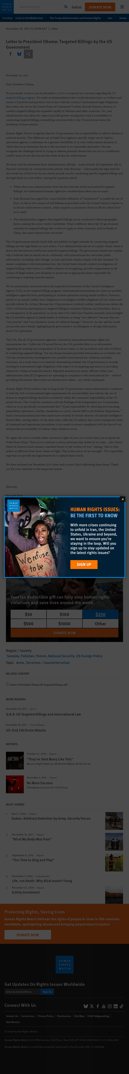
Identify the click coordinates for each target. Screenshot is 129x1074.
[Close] (122, 499)
